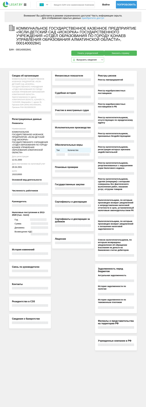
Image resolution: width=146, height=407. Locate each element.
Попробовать (126, 4)
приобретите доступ (93, 18)
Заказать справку (120, 53)
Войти (106, 4)
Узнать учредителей (87, 53)
